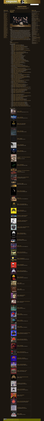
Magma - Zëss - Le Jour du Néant (17, 46)
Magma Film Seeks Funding (16, 55)
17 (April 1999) (5, 23)
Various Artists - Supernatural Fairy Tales (18, 74)
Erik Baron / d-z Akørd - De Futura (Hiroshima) (19, 69)
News (12, 4)
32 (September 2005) (6, 33)
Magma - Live (15, 53)
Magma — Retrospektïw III (20, 264)
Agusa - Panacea (35, 32)
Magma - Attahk (15, 98)
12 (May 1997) (5, 20)
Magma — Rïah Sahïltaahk (20, 144)
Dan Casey (26, 88)
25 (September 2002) (6, 28)
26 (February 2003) (6, 29)
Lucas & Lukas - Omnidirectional (37, 25)
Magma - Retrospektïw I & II (16, 85)
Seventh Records (19, 124)
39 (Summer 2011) (5, 37)
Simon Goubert (24, 38)
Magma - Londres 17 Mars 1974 (17, 47)
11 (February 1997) (6, 19)
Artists (15, 4)
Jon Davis (20, 45)
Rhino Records (19, 216)
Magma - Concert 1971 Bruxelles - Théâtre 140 (19, 72)
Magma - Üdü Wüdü (15, 94)
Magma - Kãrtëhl (15, 44)
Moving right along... (15, 57)
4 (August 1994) (5, 15)
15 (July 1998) (5, 22)
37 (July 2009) (5, 36)
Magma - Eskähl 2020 (16, 45)
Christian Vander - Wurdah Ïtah (17, 90)
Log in (21, 4)
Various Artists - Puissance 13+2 (17, 105)
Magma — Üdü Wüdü (20, 307)
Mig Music (18, 371)
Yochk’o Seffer (12, 38)
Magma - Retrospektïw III (16, 86)
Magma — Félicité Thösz (20, 150)
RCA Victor (18, 308)
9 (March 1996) (5, 18)
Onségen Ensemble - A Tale (36, 13)
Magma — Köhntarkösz (20, 345)
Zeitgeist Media (19, 158)
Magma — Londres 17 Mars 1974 (21, 351)
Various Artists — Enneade (20, 239)
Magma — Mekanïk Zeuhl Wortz (21, 295)
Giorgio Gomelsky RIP (15, 56)
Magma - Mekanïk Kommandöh (17, 89)
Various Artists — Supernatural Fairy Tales (22, 215)
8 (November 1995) (6, 17)
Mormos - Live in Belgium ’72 (36, 18)
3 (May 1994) (5, 14)
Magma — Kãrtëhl (19, 111)
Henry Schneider (23, 104)
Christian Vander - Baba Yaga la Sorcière (18, 76)
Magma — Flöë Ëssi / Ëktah (20, 210)
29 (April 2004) (5, 31)
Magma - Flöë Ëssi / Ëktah (16, 70)
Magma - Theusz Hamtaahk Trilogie (17, 48)
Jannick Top (25, 37)
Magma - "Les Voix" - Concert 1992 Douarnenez (19, 88)
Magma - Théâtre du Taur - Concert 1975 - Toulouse (19, 50)
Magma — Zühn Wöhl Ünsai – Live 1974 (22, 370)
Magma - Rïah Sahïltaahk (16, 59)
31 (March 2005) (5, 32)
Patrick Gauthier (20, 38)
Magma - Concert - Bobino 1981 (17, 96)
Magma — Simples (19, 326)
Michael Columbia (35, 31)
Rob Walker (21, 81)
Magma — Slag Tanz (19, 138)
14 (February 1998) (6, 21)
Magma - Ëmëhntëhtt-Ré (16, 68)
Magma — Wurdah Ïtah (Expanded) (21, 364)
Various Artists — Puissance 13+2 (21, 407)
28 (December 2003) (6, 30)
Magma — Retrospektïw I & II (20, 258)
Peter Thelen (19, 44)
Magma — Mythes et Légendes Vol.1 (21, 270)
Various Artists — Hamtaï (20, 183)
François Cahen (16, 38)
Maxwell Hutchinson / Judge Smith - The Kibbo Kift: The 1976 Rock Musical (36, 37)
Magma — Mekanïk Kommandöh (21, 233)
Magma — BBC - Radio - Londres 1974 (22, 339)
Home (5, 4)
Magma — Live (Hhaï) (20, 320)
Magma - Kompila (15, 71)
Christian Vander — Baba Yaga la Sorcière (22, 220)
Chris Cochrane (34, 24)
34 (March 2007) (5, 34)
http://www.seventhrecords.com (14, 42)
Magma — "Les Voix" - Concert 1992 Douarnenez (23, 226)
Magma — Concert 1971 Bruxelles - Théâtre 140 (23, 401)
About (17, 4)
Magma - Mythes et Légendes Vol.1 (17, 84)
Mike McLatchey (24, 48)
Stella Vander (21, 39)
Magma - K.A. (15, 49)
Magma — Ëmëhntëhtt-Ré (20, 164)
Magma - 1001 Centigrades (16, 81)
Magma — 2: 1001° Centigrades (21, 389)
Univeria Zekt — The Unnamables (21, 383)
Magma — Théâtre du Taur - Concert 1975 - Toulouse (23, 332)
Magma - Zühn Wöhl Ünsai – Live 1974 (18, 61)
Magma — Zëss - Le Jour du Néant (21, 123)
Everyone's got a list (15, 58)
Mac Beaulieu (17, 73)
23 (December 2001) (6, 27)
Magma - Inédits (15, 75)
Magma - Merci (15, 97)
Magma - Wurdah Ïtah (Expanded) (17, 52)
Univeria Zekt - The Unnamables (17, 82)
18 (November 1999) (6, 24)
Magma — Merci (19, 245)
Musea (18, 240)
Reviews (7, 4)
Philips (18, 414)
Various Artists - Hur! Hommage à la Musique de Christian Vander (21, 66)
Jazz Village (18, 139)
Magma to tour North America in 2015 (18, 60)
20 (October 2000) (5, 25)
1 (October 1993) (5, 13)
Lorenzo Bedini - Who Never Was (36, 19)
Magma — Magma (19, 413)
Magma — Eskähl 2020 (20, 117)
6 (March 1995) (5, 16)
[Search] (34, 4)
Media (13, 4)
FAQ (19, 4)
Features (10, 4)
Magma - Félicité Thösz (16, 65)
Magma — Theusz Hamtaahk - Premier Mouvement (23, 301)
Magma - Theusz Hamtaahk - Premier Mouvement (19, 87)
